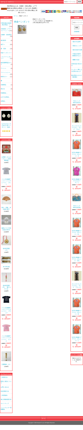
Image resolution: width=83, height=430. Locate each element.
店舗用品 (6, 85)
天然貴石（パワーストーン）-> (6, 29)
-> (6, 52)
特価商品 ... (4, 93)
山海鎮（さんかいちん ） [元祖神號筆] (6, 152)
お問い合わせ (5, 387)
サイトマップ (5, 403)
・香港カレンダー (76, 46)
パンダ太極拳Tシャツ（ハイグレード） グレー (6, 175)
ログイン (11, 2)
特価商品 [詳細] (76, 84)
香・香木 (6, 49)
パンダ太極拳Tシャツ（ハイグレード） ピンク (6, 332)
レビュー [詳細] (6, 108)
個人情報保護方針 (6, 399)
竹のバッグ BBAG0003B (77, 200)
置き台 (6, 89)
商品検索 (76, 17)
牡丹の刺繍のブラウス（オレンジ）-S (77, 148)
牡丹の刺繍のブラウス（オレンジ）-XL (77, 226)
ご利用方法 (4, 377)
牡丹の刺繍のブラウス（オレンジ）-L (77, 332)
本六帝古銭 (6, 262)
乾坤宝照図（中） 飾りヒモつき (6, 281)
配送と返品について (6, 382)
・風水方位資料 (76, 41)
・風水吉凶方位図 (76, 50)
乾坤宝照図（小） (6, 243)
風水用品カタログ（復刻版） (76, 76)
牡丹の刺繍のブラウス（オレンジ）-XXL (77, 253)
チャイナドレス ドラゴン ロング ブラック (77, 279)
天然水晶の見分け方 (76, 64)
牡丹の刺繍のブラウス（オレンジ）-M (77, 306)
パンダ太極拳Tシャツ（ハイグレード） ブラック (6, 304)
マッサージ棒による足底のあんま (76, 70)
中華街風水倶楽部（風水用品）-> (6, 24)
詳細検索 (76, 31)
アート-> (6, 68)
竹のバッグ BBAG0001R (77, 95)
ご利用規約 (4, 395)
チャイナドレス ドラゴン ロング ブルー (77, 121)
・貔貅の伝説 (75, 59)
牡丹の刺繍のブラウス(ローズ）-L (77, 174)
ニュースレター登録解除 (6, 408)
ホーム (3, 2)
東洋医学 (6, 40)
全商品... (3, 101)
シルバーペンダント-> (6, 57)
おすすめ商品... (5, 97)
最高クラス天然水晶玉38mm (6, 222)
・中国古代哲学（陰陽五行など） (76, 54)
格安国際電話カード (6, 63)
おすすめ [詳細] (6, 140)
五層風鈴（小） (6, 358)
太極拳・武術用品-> (6, 35)
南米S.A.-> (6, 76)
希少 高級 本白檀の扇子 (6, 202)
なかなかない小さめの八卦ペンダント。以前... (6, 119)
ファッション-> (6, 73)
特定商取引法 (5, 391)
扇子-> (6, 44)
